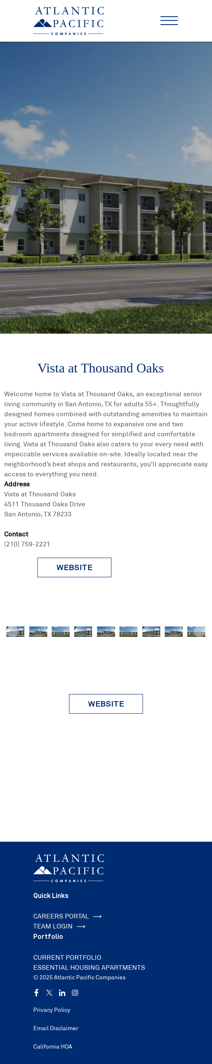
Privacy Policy (51, 1010)
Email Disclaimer (55, 1028)
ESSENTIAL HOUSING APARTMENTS (89, 967)
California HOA (52, 1046)
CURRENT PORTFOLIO (67, 957)
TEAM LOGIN (59, 926)
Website (106, 704)
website (74, 567)
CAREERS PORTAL (67, 916)
